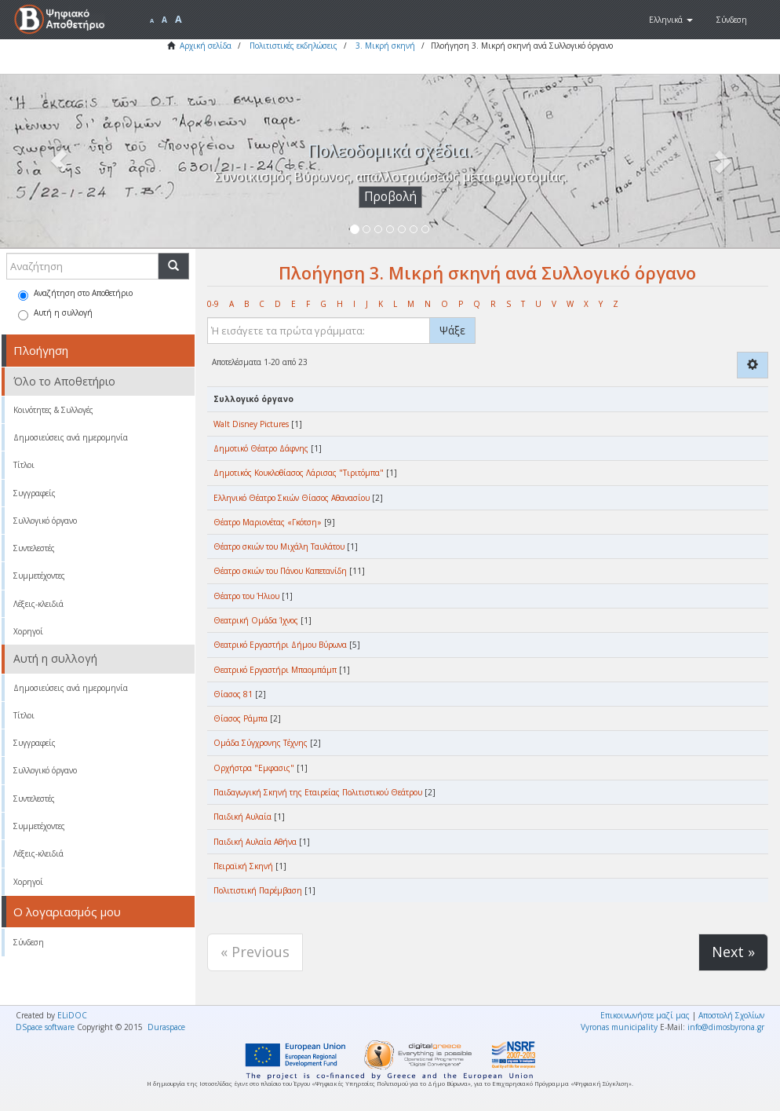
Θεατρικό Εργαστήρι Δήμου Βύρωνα (280, 644)
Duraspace (166, 1026)
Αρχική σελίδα (205, 45)
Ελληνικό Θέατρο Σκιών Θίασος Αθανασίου (291, 497)
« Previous (255, 951)
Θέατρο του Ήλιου (246, 595)
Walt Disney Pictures (251, 423)
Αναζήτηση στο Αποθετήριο (75, 294)
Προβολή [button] (390, 196)
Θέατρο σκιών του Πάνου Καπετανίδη (280, 570)
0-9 (213, 303)
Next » (733, 951)
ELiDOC (72, 1015)
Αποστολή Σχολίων (731, 1015)
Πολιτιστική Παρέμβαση (257, 890)
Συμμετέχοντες (39, 575)
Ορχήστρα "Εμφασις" (253, 767)
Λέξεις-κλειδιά (38, 603)
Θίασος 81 (233, 694)
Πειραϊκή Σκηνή (243, 866)
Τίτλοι (24, 464)
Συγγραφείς (34, 493)
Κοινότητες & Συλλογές (53, 409)
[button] (671, 19)
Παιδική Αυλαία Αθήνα (255, 841)
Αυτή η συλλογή (55, 313)
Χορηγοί (28, 631)
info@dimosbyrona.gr (725, 1026)
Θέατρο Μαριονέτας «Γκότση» (267, 522)
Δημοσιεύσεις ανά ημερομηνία (70, 437)
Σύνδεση (28, 942)
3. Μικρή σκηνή (385, 45)
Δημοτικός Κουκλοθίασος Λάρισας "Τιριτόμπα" (298, 472)
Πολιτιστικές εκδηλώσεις (293, 45)
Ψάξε (452, 330)
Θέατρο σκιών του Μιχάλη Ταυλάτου (278, 546)
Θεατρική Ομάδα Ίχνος (255, 620)
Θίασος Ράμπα (240, 718)
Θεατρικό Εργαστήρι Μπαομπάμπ (275, 669)
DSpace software (45, 1026)
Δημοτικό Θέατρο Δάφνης (260, 448)
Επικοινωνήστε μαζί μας (645, 1015)
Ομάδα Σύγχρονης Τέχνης (260, 742)
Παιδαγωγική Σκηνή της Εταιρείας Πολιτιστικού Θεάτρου (317, 792)
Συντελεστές (34, 548)
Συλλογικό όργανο (45, 520)
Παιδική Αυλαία (242, 816)
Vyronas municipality (619, 1026)
